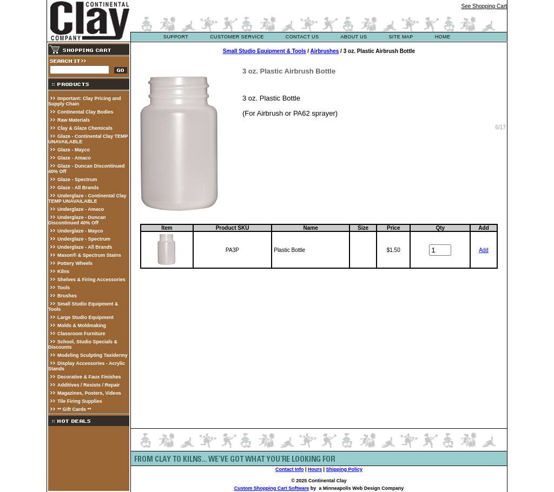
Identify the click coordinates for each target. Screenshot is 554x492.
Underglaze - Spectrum (83, 239)
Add (484, 250)
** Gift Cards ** (74, 409)
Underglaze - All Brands (84, 247)
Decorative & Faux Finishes (89, 377)
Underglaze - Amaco (80, 209)
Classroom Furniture (81, 333)
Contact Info (289, 469)
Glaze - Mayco (73, 149)
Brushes (67, 295)
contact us (302, 36)
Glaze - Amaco (74, 158)
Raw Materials (73, 120)
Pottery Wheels (75, 263)
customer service (237, 36)
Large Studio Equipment (85, 317)
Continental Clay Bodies (85, 112)
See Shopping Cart (484, 6)
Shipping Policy (344, 469)
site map (400, 36)
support (175, 36)
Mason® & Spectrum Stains (89, 255)
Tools (63, 287)
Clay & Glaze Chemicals (85, 128)
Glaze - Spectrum (77, 179)
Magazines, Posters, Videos (89, 393)
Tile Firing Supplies (79, 401)
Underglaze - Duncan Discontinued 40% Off (77, 220)
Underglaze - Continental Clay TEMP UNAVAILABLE (87, 198)
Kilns (63, 271)
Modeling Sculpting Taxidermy (92, 355)
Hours (315, 469)
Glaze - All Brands (78, 187)
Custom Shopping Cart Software (271, 488)
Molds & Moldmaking (81, 325)
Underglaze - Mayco (80, 231)
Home (443, 36)
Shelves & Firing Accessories (91, 279)
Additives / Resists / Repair (88, 385)
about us (353, 36)
